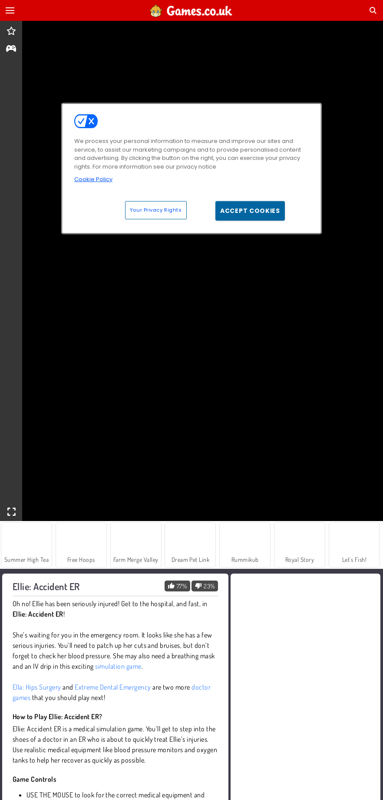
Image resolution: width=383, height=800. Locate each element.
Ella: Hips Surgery (37, 687)
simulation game (118, 666)
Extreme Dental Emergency (113, 687)
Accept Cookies (250, 210)
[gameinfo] (11, 49)
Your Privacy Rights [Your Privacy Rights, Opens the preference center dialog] (156, 209)
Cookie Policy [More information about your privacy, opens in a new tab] (93, 179)
